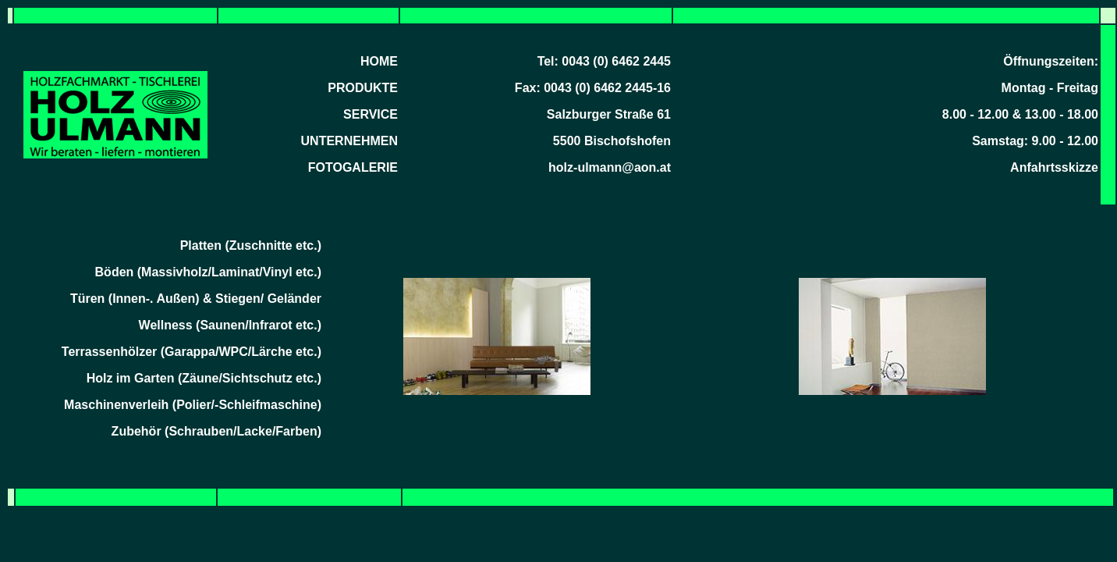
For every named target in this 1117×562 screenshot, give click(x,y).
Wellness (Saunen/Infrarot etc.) (230, 325)
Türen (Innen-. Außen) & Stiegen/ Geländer (195, 298)
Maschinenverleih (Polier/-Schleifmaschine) (192, 404)
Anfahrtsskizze (1054, 167)
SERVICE (370, 114)
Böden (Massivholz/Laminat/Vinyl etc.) (208, 272)
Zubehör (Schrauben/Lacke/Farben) (216, 431)
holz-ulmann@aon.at (609, 167)
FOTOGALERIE (353, 167)
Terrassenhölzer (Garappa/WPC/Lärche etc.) (191, 351)
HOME (379, 61)
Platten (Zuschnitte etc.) (250, 245)
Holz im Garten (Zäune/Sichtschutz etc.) (204, 378)
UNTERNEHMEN (349, 141)
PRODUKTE (363, 87)
